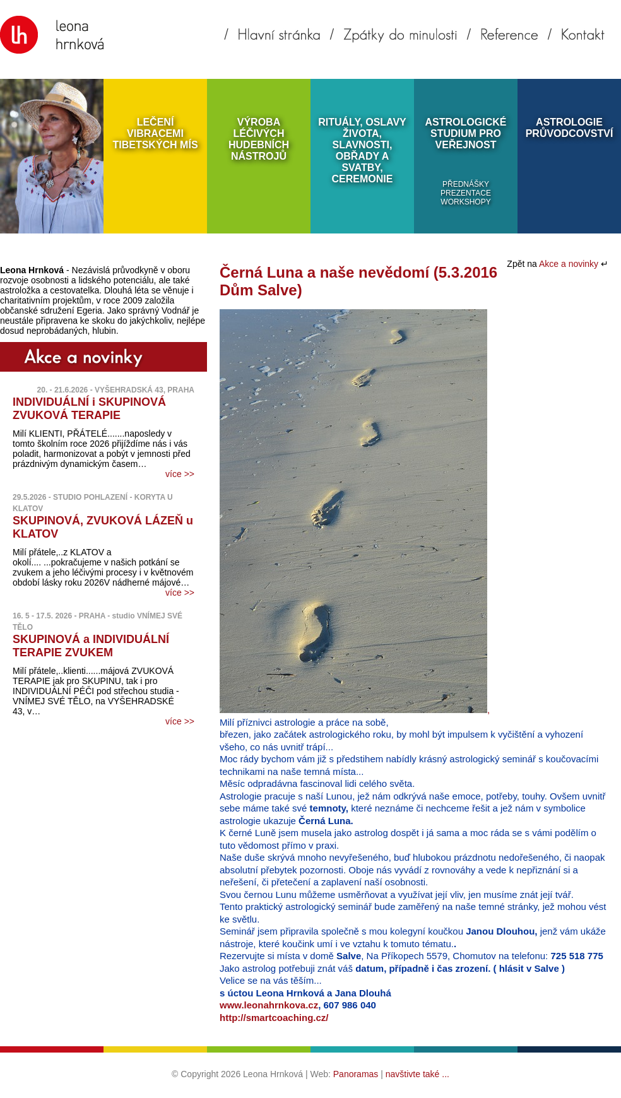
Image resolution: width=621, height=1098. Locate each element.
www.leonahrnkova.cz (269, 1005)
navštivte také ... (417, 1074)
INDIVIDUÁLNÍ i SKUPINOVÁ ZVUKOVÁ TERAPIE (89, 409)
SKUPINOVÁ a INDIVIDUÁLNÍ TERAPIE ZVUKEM (91, 646)
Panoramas (356, 1074)
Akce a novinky (570, 264)
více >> (179, 474)
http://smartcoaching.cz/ (274, 1017)
